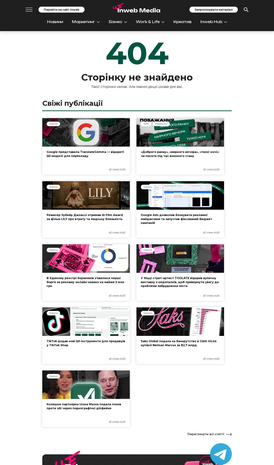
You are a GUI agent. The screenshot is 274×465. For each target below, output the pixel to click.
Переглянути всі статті (209, 310)
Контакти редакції (56, 435)
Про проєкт (52, 409)
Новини (55, 22)
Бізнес (118, 22)
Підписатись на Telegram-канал (102, 369)
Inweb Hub (213, 22)
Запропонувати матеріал (214, 9)
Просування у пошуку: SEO (121, 418)
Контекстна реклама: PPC (120, 424)
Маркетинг (86, 22)
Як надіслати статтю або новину (65, 430)
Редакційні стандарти (58, 414)
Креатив (182, 22)
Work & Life (150, 22)
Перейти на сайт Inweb (61, 9)
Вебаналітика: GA (115, 439)
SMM (117, 124)
